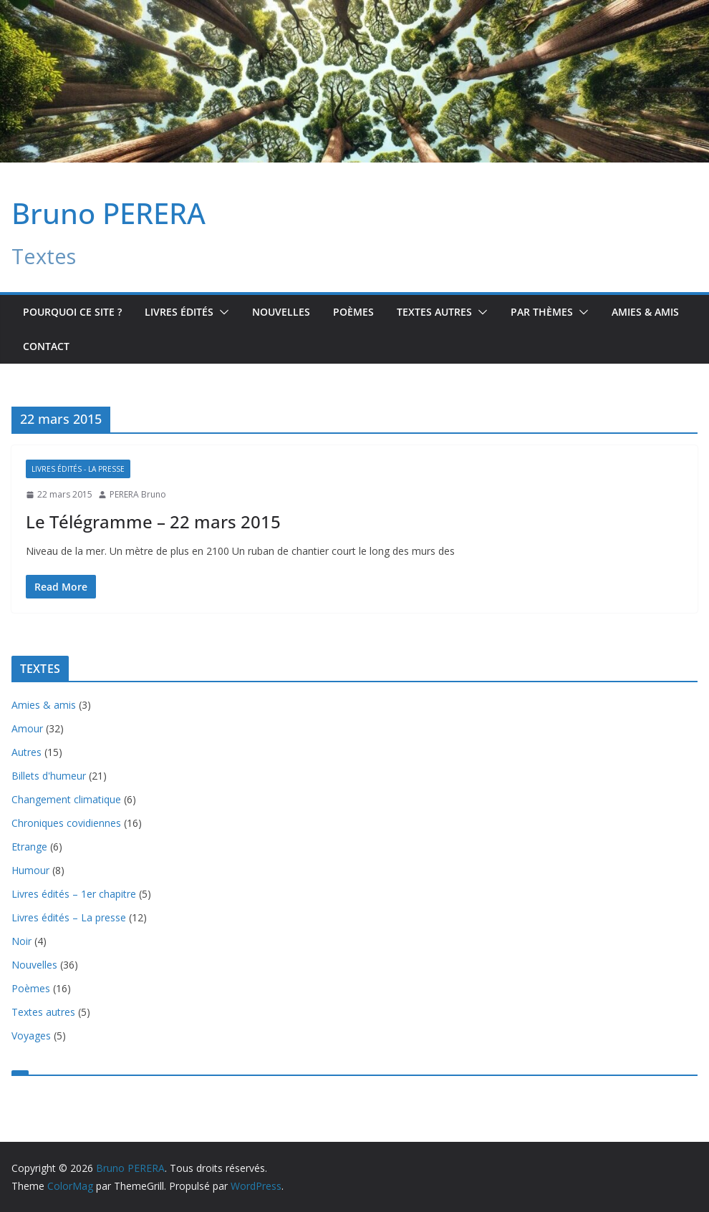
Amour (27, 728)
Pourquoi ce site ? (72, 312)
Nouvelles (281, 312)
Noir (21, 941)
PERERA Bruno (138, 494)
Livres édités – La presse (68, 917)
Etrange (29, 846)
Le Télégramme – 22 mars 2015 (153, 521)
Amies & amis (645, 312)
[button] (221, 312)
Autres (26, 752)
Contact (46, 346)
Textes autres (43, 1012)
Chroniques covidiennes (66, 823)
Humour (30, 870)
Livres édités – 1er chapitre (73, 894)
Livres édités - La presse (78, 469)
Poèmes (353, 312)
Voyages (31, 1035)
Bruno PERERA (108, 213)
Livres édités (179, 312)
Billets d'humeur (48, 775)
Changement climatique (66, 799)
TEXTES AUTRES (434, 312)
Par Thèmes (542, 312)
